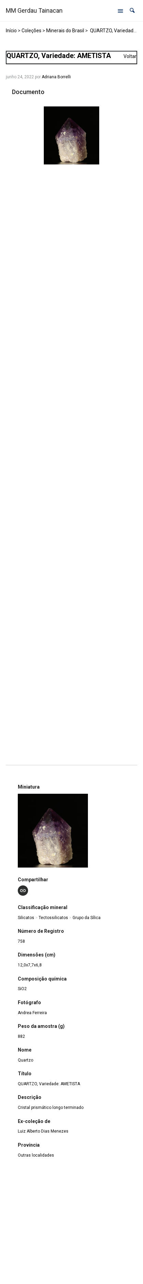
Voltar (130, 56)
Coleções (31, 30)
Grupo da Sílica (87, 917)
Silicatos (26, 917)
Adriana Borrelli (56, 76)
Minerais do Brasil (65, 30)
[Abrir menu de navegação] (120, 10)
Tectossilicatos (53, 917)
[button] (132, 10)
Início (11, 30)
